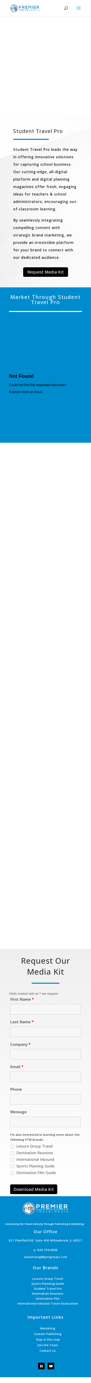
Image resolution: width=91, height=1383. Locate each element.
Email (16, 1066)
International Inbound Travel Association (47, 1303)
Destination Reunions (34, 1153)
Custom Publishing (47, 1334)
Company (20, 1044)
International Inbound (35, 1159)
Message (18, 1111)
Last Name (22, 1021)
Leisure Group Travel (34, 1146)
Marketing (47, 1328)
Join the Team (47, 1345)
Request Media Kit (45, 272)
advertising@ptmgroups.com (45, 1257)
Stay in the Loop (48, 1339)
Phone (16, 1089)
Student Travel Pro (48, 1288)
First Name (22, 999)
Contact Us (48, 1350)
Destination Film (48, 1298)
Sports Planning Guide (35, 1166)
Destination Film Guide (36, 1173)
